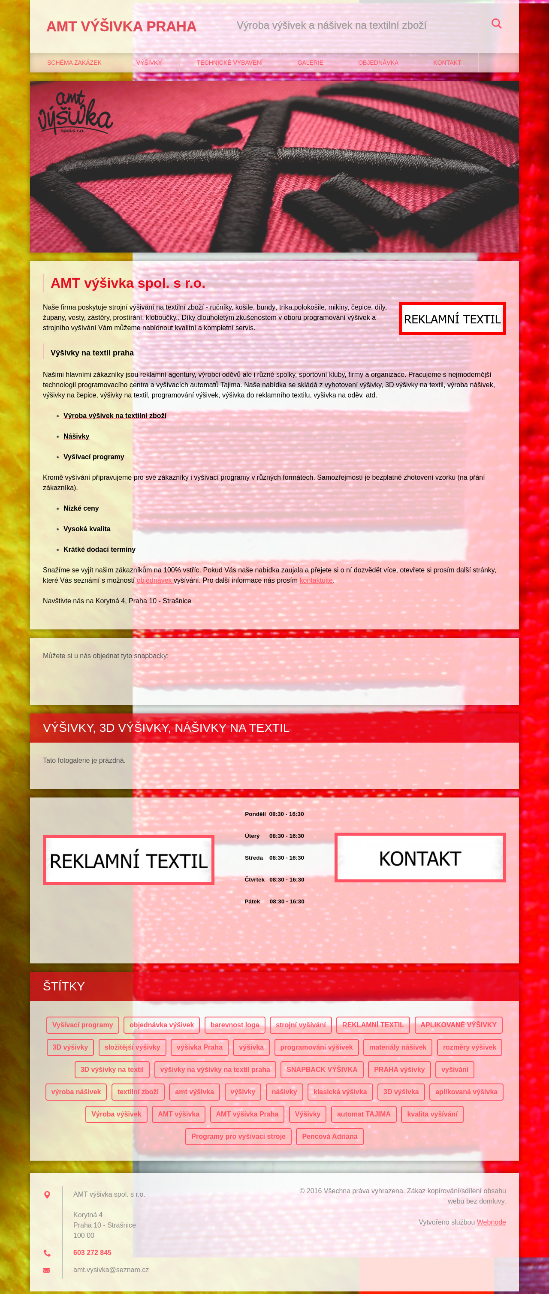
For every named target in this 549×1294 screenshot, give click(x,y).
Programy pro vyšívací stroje (238, 1139)
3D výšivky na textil (112, 1072)
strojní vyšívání (301, 1027)
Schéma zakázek (74, 64)
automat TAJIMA (364, 1116)
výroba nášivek (76, 1094)
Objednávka (378, 64)
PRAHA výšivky (399, 1072)
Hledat (497, 25)
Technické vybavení (230, 64)
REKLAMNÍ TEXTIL (373, 1027)
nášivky (284, 1094)
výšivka (251, 1049)
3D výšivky (70, 1049)
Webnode (491, 1224)
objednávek (155, 583)
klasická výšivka (340, 1094)
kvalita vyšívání (432, 1116)
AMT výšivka (178, 1116)
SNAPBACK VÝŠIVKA (322, 1072)
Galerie (311, 64)
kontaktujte (316, 583)
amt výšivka (194, 1094)
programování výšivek (317, 1049)
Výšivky (149, 64)
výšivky (243, 1094)
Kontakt (447, 64)
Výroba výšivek (116, 1116)
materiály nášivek (397, 1049)
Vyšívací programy (82, 1027)
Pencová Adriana (329, 1139)
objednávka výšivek (162, 1027)
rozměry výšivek (470, 1049)
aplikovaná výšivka (466, 1094)
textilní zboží (138, 1094)
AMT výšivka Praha (247, 1116)
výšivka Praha (200, 1049)
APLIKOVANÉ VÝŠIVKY (459, 1027)
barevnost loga (235, 1027)
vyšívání (454, 1072)
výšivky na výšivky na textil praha (215, 1072)
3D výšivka (401, 1094)
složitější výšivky (132, 1049)
